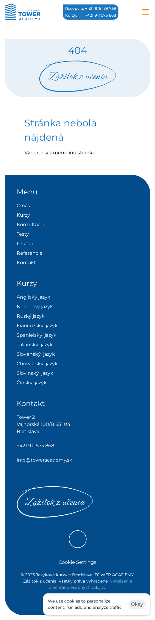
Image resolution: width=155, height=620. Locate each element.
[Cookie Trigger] (77, 562)
